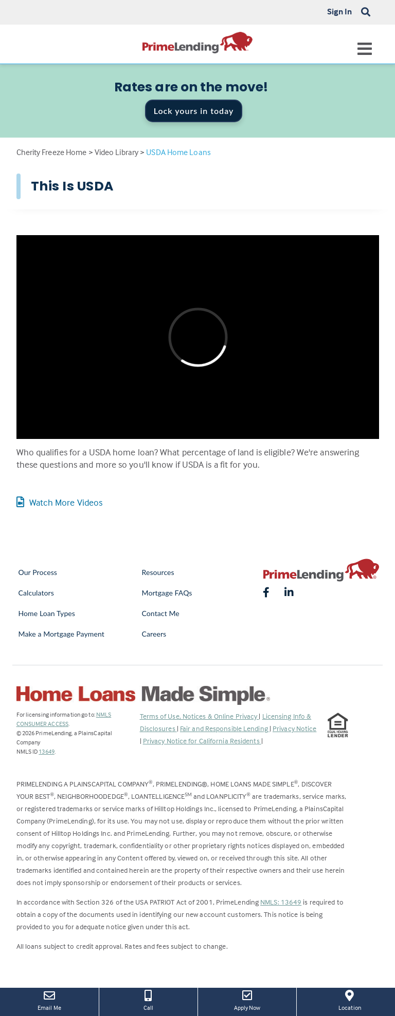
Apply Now (247, 999)
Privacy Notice (294, 728)
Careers (154, 633)
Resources (158, 572)
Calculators (36, 592)
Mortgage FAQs (167, 592)
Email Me (49, 999)
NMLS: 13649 (280, 901)
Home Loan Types (47, 613)
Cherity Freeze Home (51, 152)
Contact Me (160, 613)
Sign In (339, 11)
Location (349, 999)
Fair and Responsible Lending (225, 728)
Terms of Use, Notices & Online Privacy (199, 716)
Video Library (116, 152)
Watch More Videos (59, 502)
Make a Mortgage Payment (61, 633)
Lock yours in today (194, 111)
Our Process (38, 572)
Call (148, 999)
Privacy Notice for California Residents (202, 740)
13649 (47, 751)
